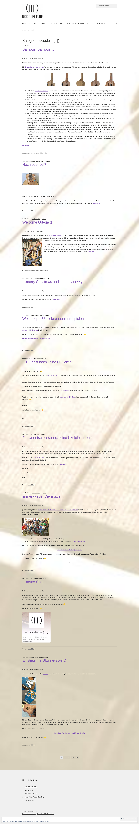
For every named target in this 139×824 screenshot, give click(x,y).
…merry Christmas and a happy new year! (55, 282)
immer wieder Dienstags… (43, 496)
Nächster (75, 757)
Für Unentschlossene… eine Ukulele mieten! (57, 438)
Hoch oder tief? (34, 164)
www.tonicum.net (64, 390)
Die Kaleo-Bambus (41, 91)
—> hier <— (62, 464)
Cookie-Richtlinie (45, 821)
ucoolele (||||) (33, 153)
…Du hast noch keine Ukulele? (46, 362)
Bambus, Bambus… (38, 49)
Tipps (34, 23)
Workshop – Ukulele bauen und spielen (53, 319)
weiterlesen (26, 145)
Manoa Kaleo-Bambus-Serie (34, 67)
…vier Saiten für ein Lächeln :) (34, 797)
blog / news (26, 23)
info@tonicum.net (80, 541)
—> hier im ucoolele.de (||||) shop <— (69, 550)
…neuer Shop (33, 582)
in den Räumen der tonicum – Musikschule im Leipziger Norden (58, 510)
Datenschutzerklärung (29, 814)
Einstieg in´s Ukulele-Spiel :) (44, 660)
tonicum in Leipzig (53, 375)
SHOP (43, 23)
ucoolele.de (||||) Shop (67, 397)
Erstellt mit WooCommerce (45, 814)
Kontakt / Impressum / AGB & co (76, 23)
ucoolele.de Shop (42, 153)
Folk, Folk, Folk (29, 800)
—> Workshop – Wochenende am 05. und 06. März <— (69, 733)
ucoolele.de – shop (39, 458)
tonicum (45, 674)
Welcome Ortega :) (37, 222)
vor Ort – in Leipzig (56, 23)
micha (43, 46)
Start (24, 30)
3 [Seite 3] (68, 757)
